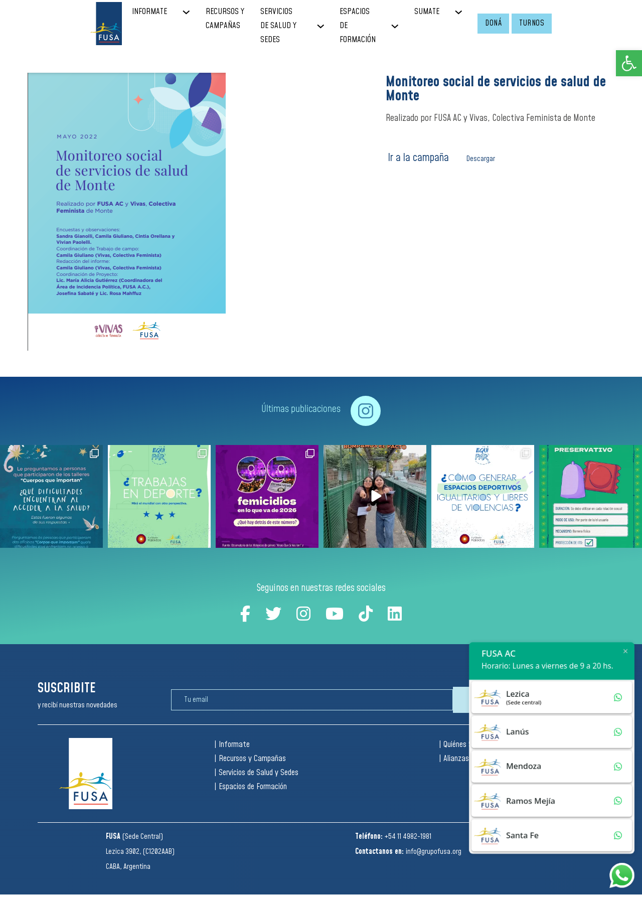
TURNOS (531, 23)
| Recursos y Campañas (250, 759)
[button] (629, 63)
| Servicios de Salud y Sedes (256, 773)
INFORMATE (149, 12)
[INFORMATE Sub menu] (194, 12)
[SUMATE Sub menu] (466, 12)
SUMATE (426, 12)
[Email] (311, 699)
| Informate (232, 745)
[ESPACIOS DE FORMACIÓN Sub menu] (402, 26)
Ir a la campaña (418, 158)
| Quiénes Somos (464, 745)
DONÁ (493, 23)
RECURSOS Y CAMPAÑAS (225, 19)
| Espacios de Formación (250, 787)
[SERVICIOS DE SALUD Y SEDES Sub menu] (328, 26)
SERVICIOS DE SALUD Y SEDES (278, 26)
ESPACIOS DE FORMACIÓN (358, 26)
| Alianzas (454, 759)
